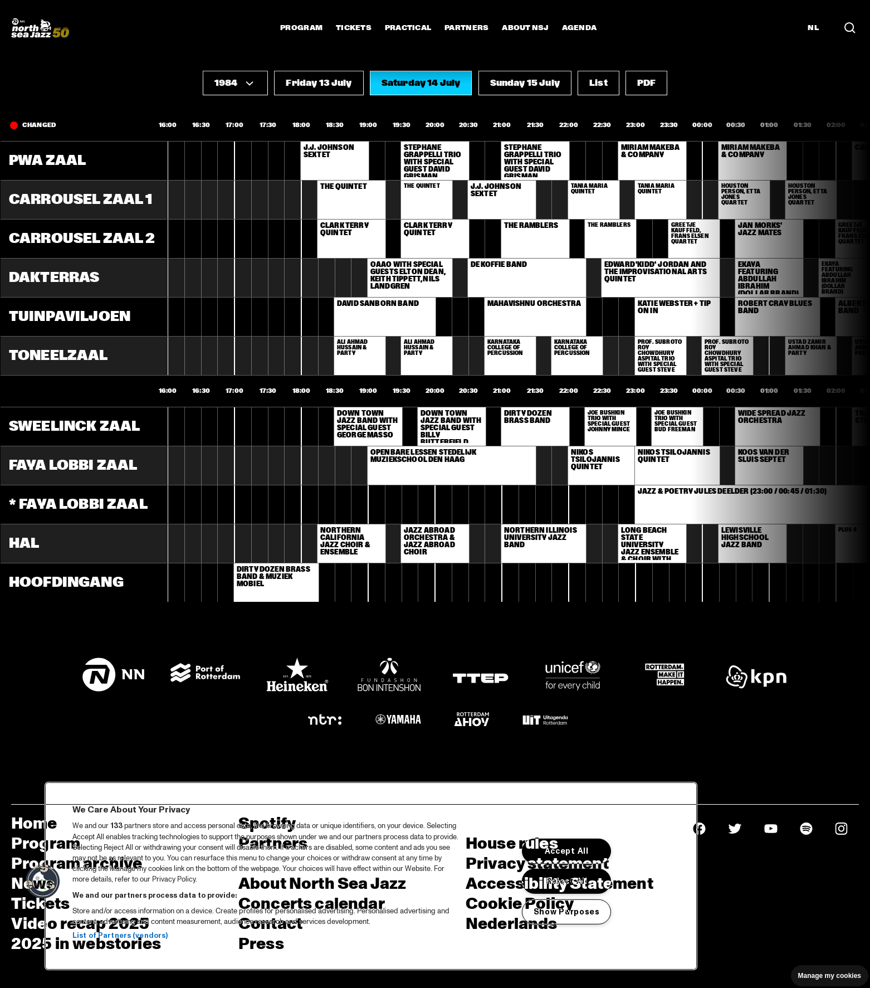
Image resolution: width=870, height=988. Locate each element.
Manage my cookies (829, 976)
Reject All (567, 881)
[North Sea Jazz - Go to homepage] (40, 28)
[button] (235, 83)
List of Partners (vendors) (120, 936)
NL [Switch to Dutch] (813, 28)
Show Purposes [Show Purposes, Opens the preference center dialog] (567, 911)
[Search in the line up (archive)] (850, 27)
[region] (371, 876)
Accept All (567, 850)
